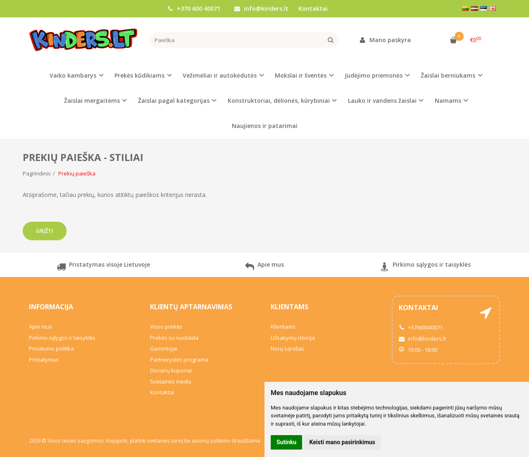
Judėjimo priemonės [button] (374, 75)
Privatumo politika (51, 348)
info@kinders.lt (261, 8)
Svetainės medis (170, 381)
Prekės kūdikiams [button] (139, 75)
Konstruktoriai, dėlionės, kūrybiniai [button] (279, 100)
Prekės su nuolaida (174, 337)
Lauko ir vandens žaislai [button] (382, 100)
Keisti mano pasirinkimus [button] (342, 442)
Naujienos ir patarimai (265, 126)
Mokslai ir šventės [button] (300, 75)
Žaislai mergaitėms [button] (92, 100)
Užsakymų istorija (293, 337)
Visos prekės (166, 326)
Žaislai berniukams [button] (448, 75)
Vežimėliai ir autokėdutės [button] (220, 75)
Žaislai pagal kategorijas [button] (174, 100)
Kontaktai (313, 8)
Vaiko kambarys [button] (73, 75)
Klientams (289, 306)
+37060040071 (421, 327)
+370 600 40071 (193, 8)
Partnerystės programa (179, 359)
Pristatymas (44, 359)
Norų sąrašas (287, 348)
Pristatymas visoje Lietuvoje (103, 267)
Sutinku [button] (286, 442)
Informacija (51, 306)
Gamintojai (163, 348)
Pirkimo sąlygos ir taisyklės (425, 267)
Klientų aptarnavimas (191, 306)
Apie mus (264, 267)
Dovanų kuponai (171, 370)
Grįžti (44, 230)
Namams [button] (448, 100)
